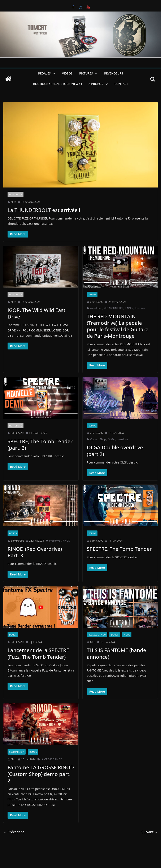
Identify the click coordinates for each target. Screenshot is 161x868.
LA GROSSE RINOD (51, 759)
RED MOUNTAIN (113, 308)
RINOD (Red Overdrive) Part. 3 (35, 552)
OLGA (111, 439)
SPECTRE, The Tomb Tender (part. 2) (40, 444)
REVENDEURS (113, 73)
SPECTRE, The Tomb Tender (119, 548)
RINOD (129, 308)
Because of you (97, 634)
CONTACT (121, 84)
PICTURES (86, 73)
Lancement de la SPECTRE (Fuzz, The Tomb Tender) (38, 653)
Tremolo (140, 308)
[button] (53, 74)
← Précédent (13, 832)
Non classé (15, 194)
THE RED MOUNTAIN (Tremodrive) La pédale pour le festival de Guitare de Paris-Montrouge (117, 326)
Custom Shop (98, 439)
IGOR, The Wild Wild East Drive (36, 313)
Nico (13, 202)
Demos (92, 294)
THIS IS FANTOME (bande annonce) (116, 653)
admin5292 (96, 302)
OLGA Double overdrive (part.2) (115, 450)
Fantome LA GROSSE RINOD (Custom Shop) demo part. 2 (41, 774)
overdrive (95, 308)
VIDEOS (67, 73)
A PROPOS (95, 84)
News (127, 634)
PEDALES (44, 73)
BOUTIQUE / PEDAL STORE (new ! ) (57, 84)
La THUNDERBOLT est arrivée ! (44, 210)
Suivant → (150, 832)
